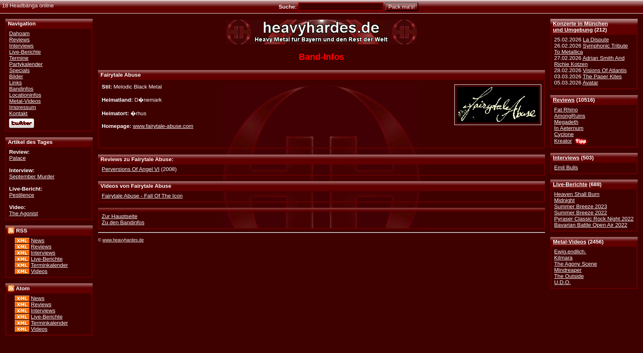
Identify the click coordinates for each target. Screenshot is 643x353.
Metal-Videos (569, 242)
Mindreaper (567, 270)
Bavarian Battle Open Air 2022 (590, 225)
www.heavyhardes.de (123, 239)
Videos (39, 271)
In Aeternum (569, 128)
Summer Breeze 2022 (580, 213)
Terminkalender (49, 265)
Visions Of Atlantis (605, 70)
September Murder (32, 176)
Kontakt (18, 113)
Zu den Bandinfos (123, 222)
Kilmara (563, 258)
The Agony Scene (575, 264)
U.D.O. (562, 282)
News (37, 240)
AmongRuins (569, 116)
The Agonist (23, 213)
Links (15, 83)
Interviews (566, 158)
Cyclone (564, 134)
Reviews (564, 100)
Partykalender (26, 64)
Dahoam (19, 33)
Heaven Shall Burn (577, 194)
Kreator (563, 141)
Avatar (590, 83)
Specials (19, 70)
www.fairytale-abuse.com (163, 126)
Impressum (22, 107)
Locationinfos (25, 95)
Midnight (564, 200)
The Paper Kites (602, 76)
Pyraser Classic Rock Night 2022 (594, 219)
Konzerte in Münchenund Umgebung (580, 26)
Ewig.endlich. (570, 251)
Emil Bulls (566, 167)
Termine (18, 58)
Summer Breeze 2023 (580, 206)
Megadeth (566, 122)
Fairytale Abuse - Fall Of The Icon (142, 196)
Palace (17, 158)
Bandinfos (21, 89)
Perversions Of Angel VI (131, 169)
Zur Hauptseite (119, 216)
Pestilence (21, 195)
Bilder (16, 76)
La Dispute (596, 39)
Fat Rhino (566, 110)
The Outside (569, 276)
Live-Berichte (570, 184)
